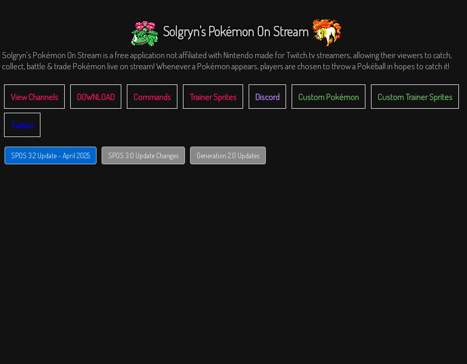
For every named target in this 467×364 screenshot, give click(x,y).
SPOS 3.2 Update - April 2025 (50, 155)
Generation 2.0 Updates (228, 155)
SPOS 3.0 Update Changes (143, 155)
